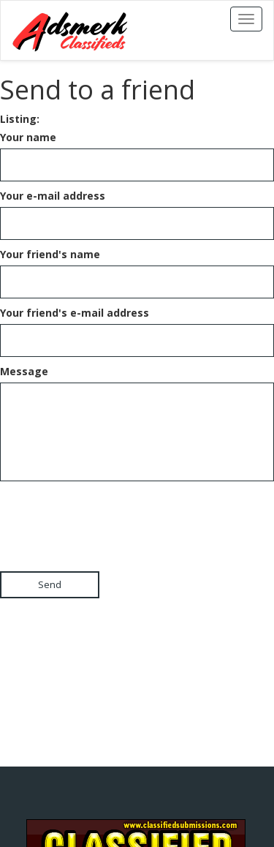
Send (49, 584)
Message (24, 371)
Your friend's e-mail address (74, 313)
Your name (28, 137)
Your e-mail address (52, 196)
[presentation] (111, 513)
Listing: (19, 119)
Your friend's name (50, 254)
